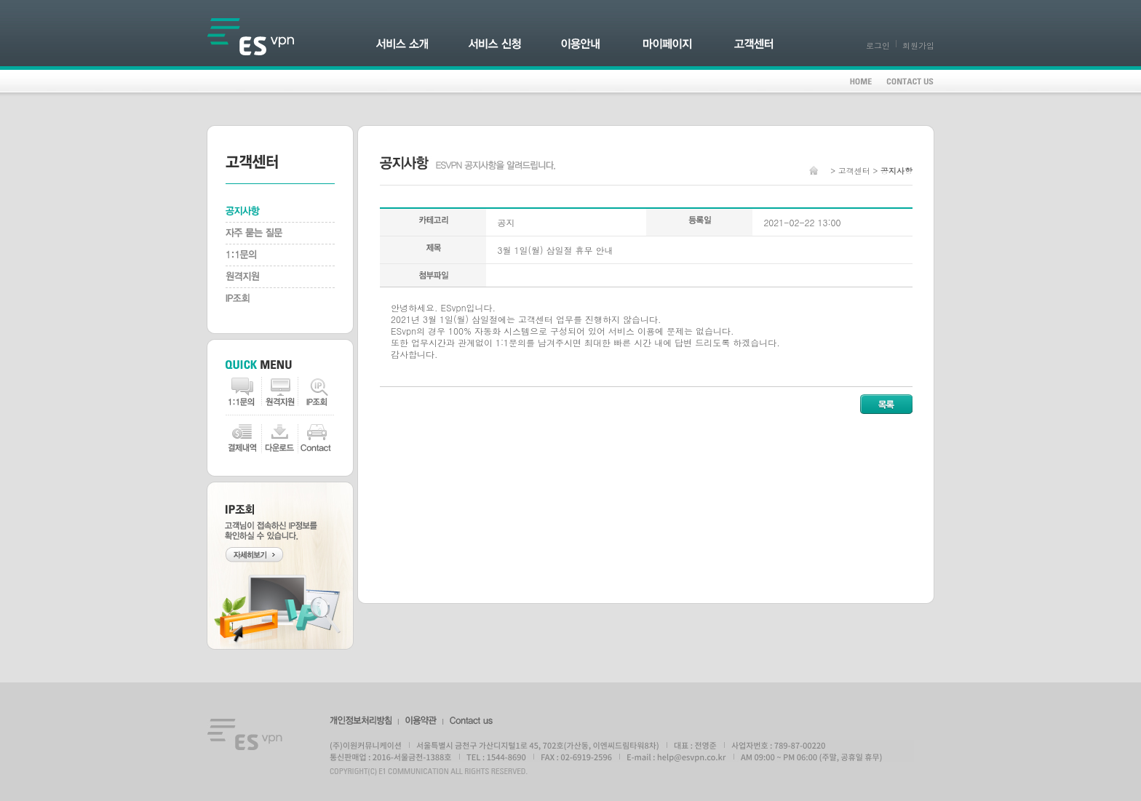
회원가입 (918, 45)
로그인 (878, 45)
